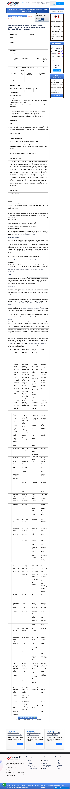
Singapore (18, 787)
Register (59, 762)
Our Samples (43, 3)
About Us (27, 2)
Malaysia (33, 785)
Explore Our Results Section (57, 9)
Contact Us (48, 3)
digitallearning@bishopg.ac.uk (26, 316)
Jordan (18, 785)
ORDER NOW (57, 70)
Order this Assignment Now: (17, 16)
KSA (28, 787)
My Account (59, 3)
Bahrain (23, 785)
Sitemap (44, 768)
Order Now (38, 3)
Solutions (34, 2)
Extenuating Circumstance (33, 343)
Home (23, 2)
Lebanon (28, 785)
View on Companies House (40, 19)
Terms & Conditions (32, 768)
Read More (20, 743)
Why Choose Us (31, 766)
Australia (24, 787)
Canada (13, 787)
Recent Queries (46, 766)
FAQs (29, 762)
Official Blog (45, 763)
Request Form (44, 343)
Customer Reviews (53, 3)
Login (58, 760)
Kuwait (8, 785)
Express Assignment (54, 785)
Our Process (31, 765)
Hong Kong (13, 785)
